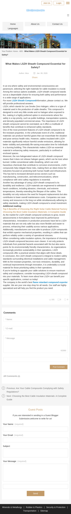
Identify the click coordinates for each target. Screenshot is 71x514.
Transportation (30, 511)
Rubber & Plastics (34, 507)
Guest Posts (35, 409)
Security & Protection (56, 507)
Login (58, 3)
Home (13, 24)
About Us (35, 24)
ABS (21, 51)
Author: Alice (24, 73)
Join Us (46, 3)
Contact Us (57, 24)
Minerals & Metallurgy (12, 507)
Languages (13, 28)
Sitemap (44, 511)
